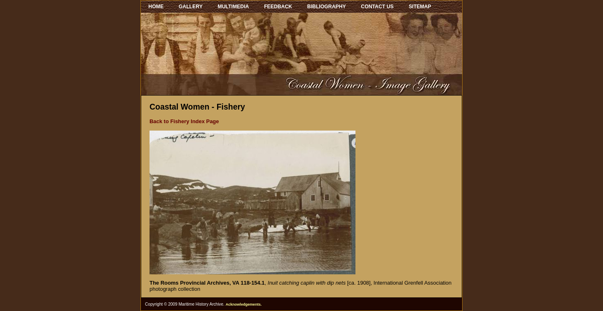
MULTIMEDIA (233, 6)
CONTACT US (377, 6)
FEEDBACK (278, 6)
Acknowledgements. (244, 304)
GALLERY (191, 6)
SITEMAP (420, 6)
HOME (156, 6)
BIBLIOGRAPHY (326, 6)
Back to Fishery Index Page (184, 121)
